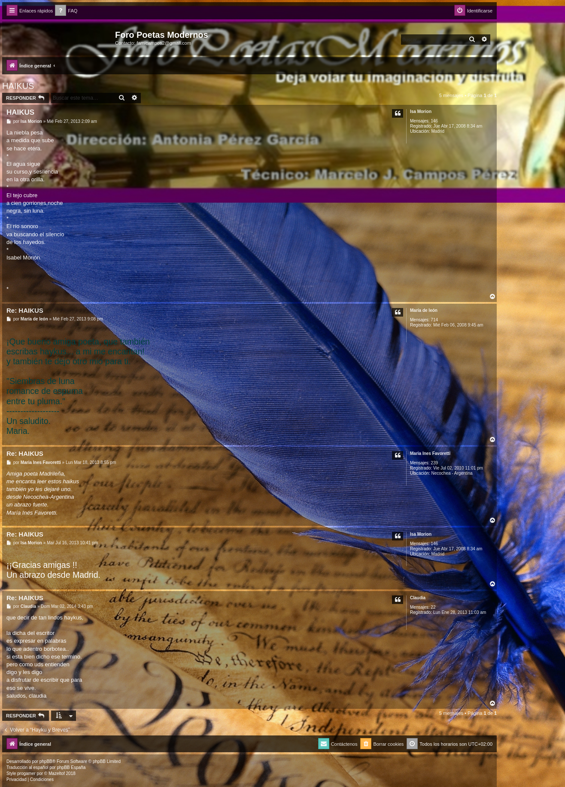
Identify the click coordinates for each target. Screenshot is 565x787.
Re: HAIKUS (24, 310)
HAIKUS (18, 86)
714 (434, 319)
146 (434, 121)
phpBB (45, 761)
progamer (26, 773)
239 (434, 463)
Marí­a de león (423, 310)
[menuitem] (66, 11)
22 (433, 607)
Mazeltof (57, 773)
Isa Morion (420, 111)
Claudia (417, 597)
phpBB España (71, 767)
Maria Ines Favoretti (430, 453)
